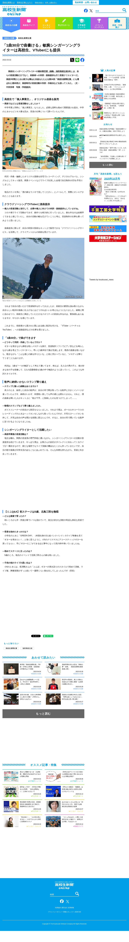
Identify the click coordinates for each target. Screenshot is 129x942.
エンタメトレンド (46, 23)
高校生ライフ (29, 22)
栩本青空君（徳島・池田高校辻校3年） (55, 71)
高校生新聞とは (8, 2)
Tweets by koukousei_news (101, 280)
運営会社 (64, 908)
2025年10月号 (112, 178)
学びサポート (64, 22)
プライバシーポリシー (55, 912)
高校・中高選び (117, 23)
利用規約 (58, 908)
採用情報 (71, 908)
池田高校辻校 (27, 648)
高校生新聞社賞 (25, 38)
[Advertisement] (43, 740)
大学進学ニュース (82, 23)
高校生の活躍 (11, 22)
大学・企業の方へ (51, 2)
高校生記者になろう (24, 2)
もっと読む (43, 713)
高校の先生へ (39, 2)
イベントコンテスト (99, 23)
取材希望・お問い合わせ (86, 2)
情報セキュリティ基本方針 (72, 912)
